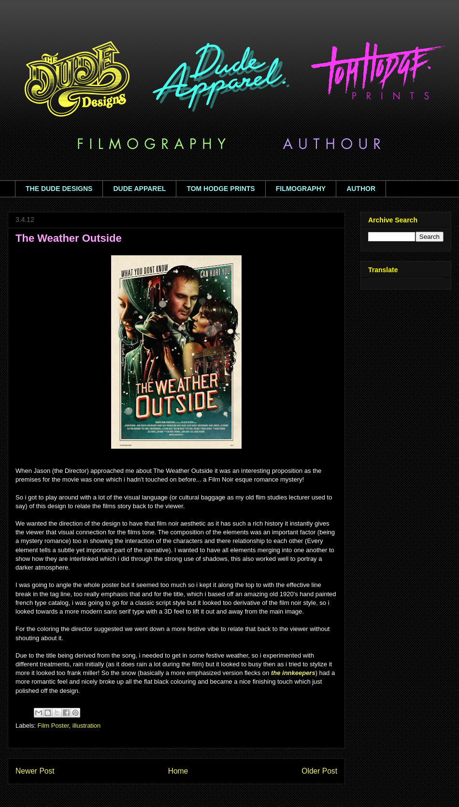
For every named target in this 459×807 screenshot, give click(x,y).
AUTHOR (360, 188)
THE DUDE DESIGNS (59, 188)
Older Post (319, 771)
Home (178, 771)
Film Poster (53, 725)
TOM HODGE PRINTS (220, 188)
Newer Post (35, 771)
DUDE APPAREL (139, 188)
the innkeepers (293, 672)
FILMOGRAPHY (301, 188)
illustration (86, 725)
